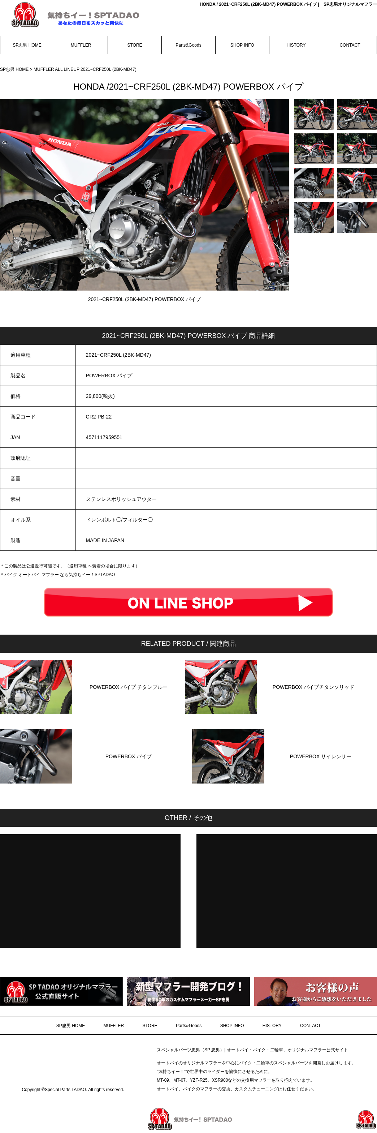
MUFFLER (81, 45)
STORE (134, 45)
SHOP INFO (242, 45)
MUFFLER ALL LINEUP (57, 69)
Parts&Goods (188, 45)
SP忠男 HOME (27, 45)
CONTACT (349, 45)
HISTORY (296, 45)
